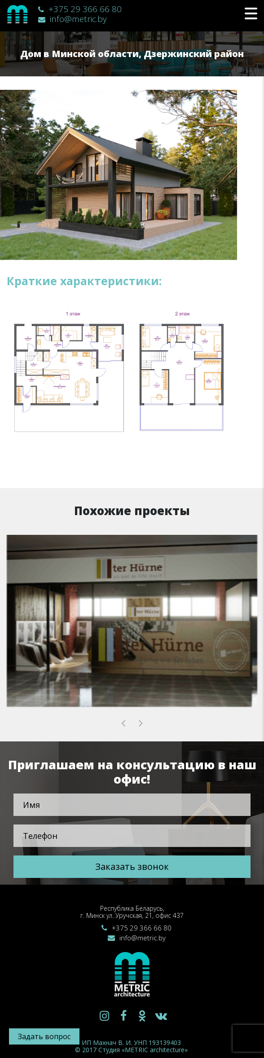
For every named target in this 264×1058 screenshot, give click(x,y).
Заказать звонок (132, 866)
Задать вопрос (44, 1036)
